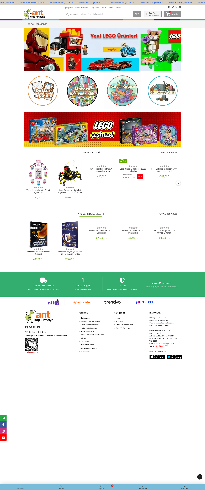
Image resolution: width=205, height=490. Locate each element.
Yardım (111, 8)
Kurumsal (83, 313)
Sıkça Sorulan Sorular (98, 8)
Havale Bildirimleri (81, 8)
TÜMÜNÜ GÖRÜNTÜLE (168, 152)
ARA (137, 14)
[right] (179, 183)
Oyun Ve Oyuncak (123, 328)
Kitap (118, 318)
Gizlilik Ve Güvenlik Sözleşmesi (92, 335)
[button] (26, 49)
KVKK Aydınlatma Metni (90, 325)
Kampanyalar (86, 342)
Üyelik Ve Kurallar (87, 332)
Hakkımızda (85, 318)
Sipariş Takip (68, 8)
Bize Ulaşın (155, 313)
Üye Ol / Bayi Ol (154, 15)
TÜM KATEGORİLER (37, 24)
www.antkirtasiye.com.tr (35, 2)
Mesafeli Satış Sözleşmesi (90, 322)
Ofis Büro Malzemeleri (124, 325)
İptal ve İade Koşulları (89, 328)
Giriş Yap (152, 13)
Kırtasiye (119, 322)
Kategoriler (119, 313)
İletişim (118, 8)
